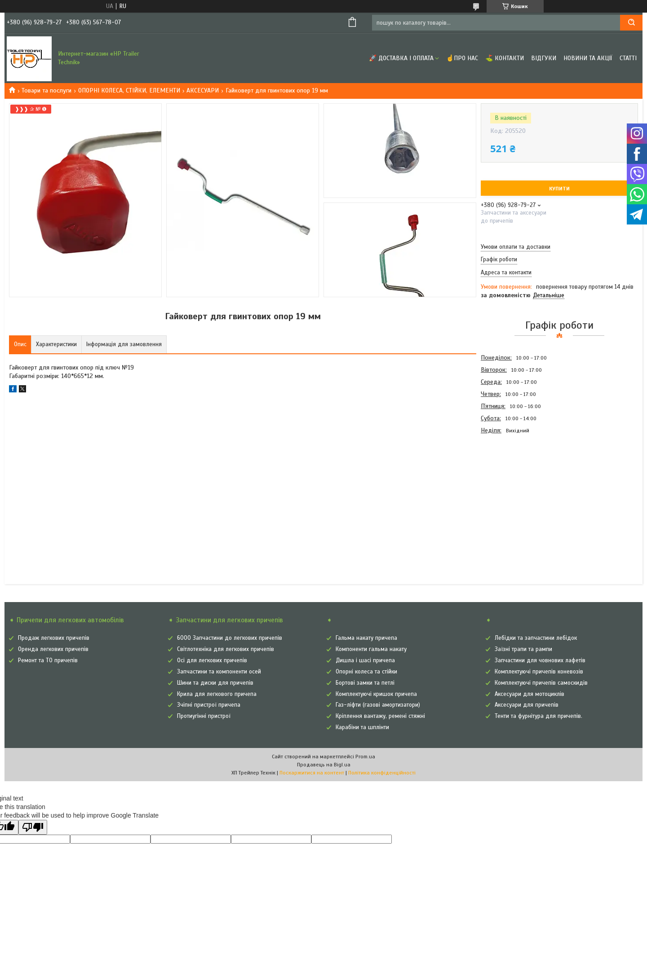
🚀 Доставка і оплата (401, 58)
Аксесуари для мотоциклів (529, 694)
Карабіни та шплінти (362, 727)
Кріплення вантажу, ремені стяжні (380, 716)
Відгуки (543, 58)
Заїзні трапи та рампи (523, 649)
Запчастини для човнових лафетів (540, 660)
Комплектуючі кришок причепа (376, 694)
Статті (628, 58)
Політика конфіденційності (382, 773)
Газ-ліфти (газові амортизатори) (378, 704)
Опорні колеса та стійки (366, 671)
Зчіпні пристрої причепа (208, 704)
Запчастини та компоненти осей (219, 671)
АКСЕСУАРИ (202, 90)
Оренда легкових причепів (53, 649)
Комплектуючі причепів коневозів (539, 671)
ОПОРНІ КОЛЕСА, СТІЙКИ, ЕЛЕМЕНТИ (129, 90)
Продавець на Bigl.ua (323, 764)
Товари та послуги (46, 90)
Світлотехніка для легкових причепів (225, 649)
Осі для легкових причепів (212, 660)
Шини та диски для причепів (215, 682)
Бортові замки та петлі (365, 682)
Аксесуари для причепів (526, 704)
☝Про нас (462, 58)
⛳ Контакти (504, 58)
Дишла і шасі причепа (365, 660)
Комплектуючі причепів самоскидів (541, 682)
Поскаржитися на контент (311, 773)
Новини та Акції (587, 58)
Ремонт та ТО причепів (48, 660)
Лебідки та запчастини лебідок (536, 638)
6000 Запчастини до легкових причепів (229, 638)
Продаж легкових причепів (53, 638)
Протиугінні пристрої (203, 716)
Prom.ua (365, 756)
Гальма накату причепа (366, 638)
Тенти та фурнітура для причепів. (538, 716)
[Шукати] (631, 23)
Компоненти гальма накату (371, 649)
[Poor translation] (32, 827)
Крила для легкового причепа (217, 694)
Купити (559, 188)
